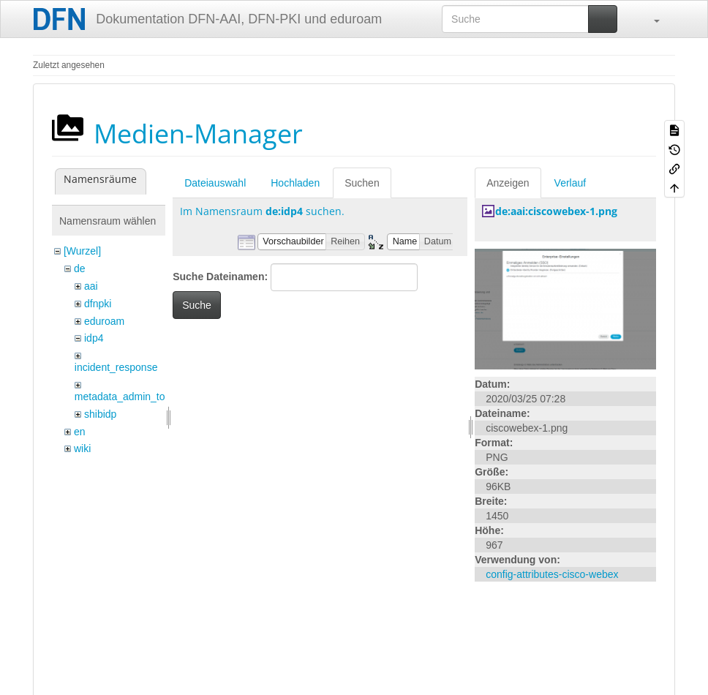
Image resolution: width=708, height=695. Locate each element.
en (80, 431)
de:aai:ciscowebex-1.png (556, 211)
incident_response (116, 367)
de (80, 268)
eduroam (104, 321)
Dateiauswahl (215, 183)
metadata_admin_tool (124, 396)
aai (91, 286)
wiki (82, 448)
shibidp (100, 414)
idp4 (93, 338)
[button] (649, 19)
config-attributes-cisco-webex (552, 574)
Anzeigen (507, 183)
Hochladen (295, 183)
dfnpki (97, 303)
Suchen (361, 183)
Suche (196, 305)
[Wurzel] (82, 251)
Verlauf (570, 183)
